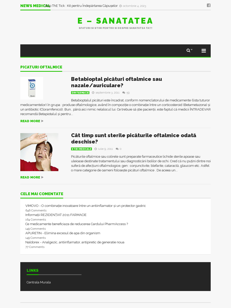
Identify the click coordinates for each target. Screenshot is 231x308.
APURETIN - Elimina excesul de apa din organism (62, 233)
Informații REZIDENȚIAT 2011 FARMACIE (56, 215)
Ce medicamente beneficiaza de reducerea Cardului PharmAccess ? (76, 224)
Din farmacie (80, 93)
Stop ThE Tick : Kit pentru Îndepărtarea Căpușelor (81, 6)
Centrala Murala (39, 282)
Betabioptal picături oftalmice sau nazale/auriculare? (116, 82)
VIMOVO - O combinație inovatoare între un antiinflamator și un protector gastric (85, 206)
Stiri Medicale (81, 149)
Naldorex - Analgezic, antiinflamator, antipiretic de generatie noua (74, 242)
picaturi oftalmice (41, 67)
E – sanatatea (115, 20)
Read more (30, 121)
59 (125, 92)
